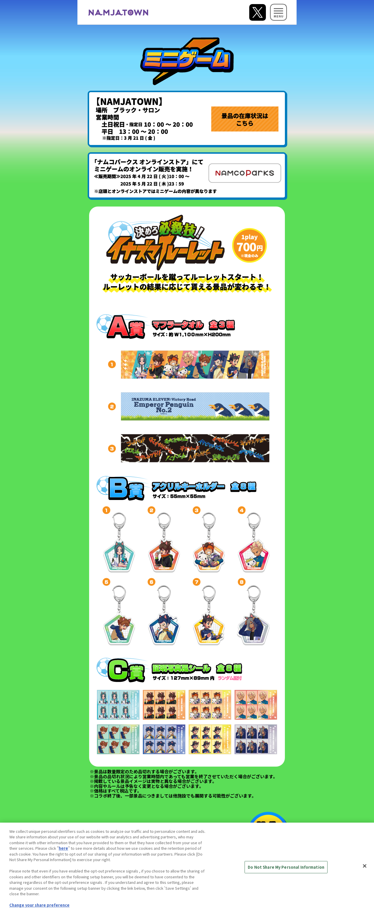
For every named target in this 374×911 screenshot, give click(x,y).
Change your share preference (39, 908)
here (63, 851)
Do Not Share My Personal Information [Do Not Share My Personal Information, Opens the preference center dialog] (286, 870)
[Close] (364, 869)
